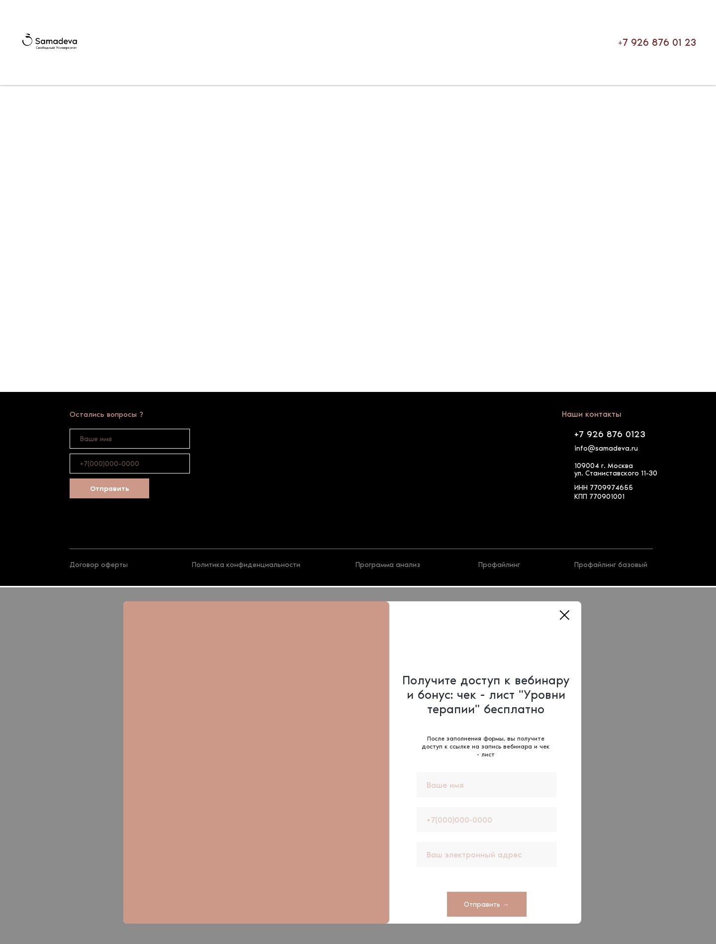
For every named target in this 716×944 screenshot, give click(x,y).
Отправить (109, 488)
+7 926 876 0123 (609, 434)
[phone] (130, 463)
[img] (76, 535)
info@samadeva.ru (606, 448)
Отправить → (486, 904)
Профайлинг (499, 565)
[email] (486, 854)
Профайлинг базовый (610, 565)
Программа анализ (388, 565)
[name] (130, 439)
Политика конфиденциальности (246, 565)
